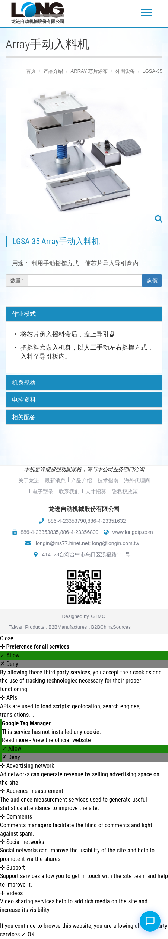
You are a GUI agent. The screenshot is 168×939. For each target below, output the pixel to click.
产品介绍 (53, 71)
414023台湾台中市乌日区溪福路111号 (86, 554)
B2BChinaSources (111, 627)
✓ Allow (9, 655)
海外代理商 (137, 480)
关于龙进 (28, 480)
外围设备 (125, 71)
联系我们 (69, 492)
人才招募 (95, 492)
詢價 (152, 281)
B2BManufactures (67, 627)
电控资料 (24, 399)
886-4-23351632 (107, 521)
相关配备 (24, 417)
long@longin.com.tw (115, 543)
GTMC (98, 616)
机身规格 (24, 382)
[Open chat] (150, 921)
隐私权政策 (125, 492)
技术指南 (108, 480)
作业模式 (24, 314)
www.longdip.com (132, 532)
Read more (15, 740)
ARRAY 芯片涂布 (89, 71)
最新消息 (55, 480)
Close (6, 638)
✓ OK (28, 934)
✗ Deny (9, 663)
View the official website (61, 740)
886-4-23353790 (67, 521)
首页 (31, 71)
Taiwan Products (26, 627)
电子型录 (42, 492)
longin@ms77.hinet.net (62, 543)
